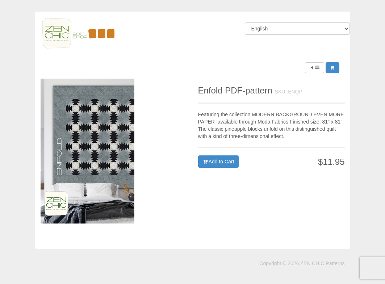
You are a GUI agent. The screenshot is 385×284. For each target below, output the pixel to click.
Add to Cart (218, 161)
